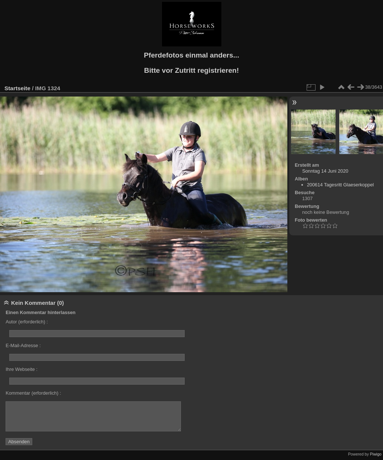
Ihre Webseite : (21, 369)
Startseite (17, 88)
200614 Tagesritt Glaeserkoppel (340, 184)
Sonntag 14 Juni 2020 (325, 171)
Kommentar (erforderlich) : (33, 393)
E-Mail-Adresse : (23, 345)
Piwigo (376, 454)
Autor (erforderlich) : (27, 321)
